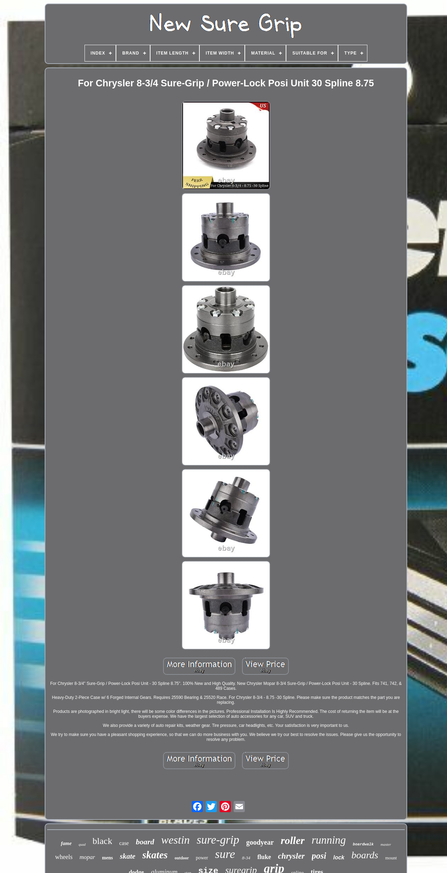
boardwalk (363, 844)
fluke (264, 856)
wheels (64, 856)
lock (338, 857)
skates (155, 854)
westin (175, 839)
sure (225, 853)
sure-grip (218, 839)
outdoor (182, 858)
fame (66, 843)
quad (82, 844)
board (145, 841)
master (386, 844)
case (124, 843)
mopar (87, 857)
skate (127, 856)
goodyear (260, 842)
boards (364, 855)
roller (293, 840)
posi (319, 855)
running (329, 840)
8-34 (246, 857)
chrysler (291, 856)
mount (391, 857)
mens (107, 857)
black (102, 841)
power (202, 857)
